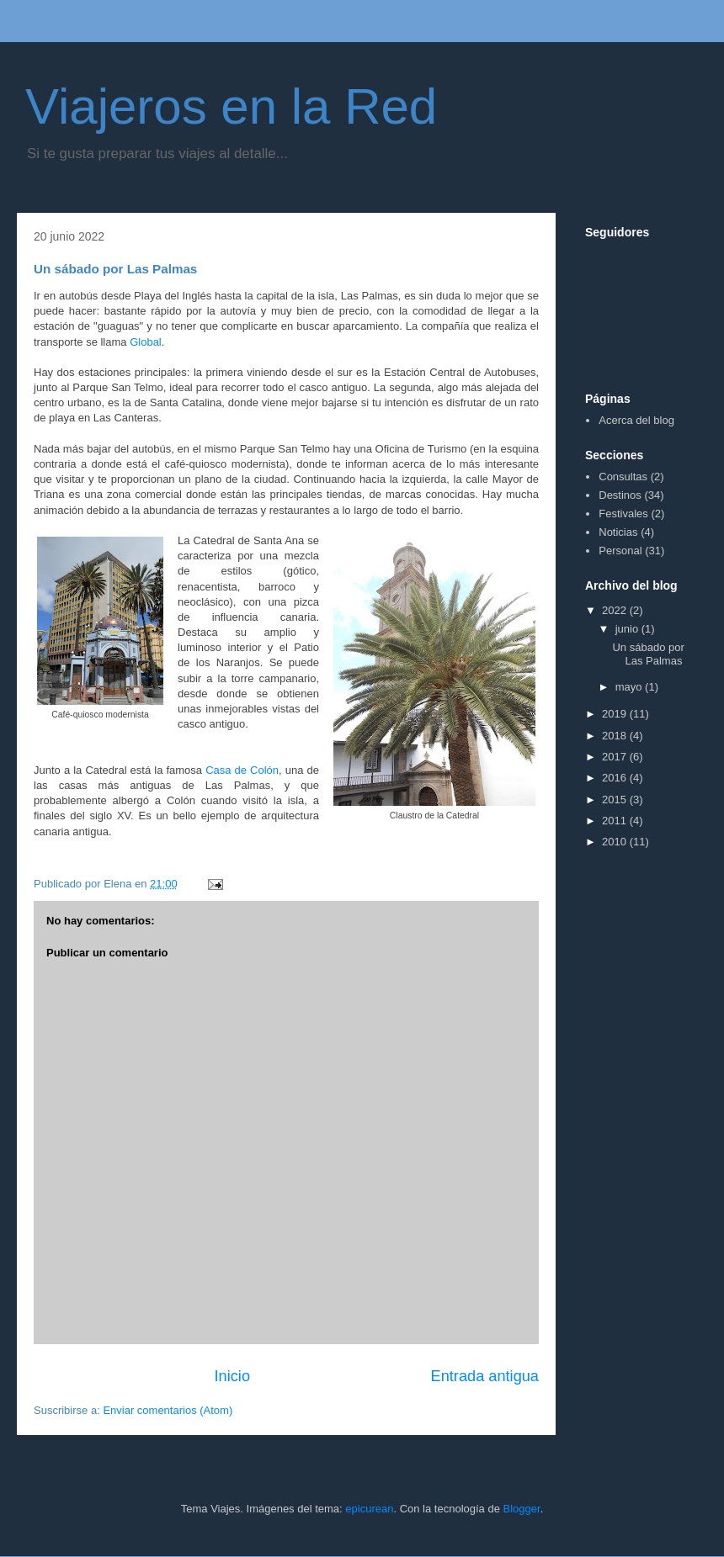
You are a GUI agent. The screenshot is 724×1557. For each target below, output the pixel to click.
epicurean (369, 1508)
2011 (616, 820)
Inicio (232, 1376)
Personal (620, 550)
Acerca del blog (636, 420)
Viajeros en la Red (231, 106)
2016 (616, 777)
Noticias (618, 532)
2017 (616, 756)
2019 (616, 713)
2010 (616, 841)
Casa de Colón (242, 770)
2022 (616, 610)
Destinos (620, 495)
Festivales (623, 513)
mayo (630, 687)
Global (146, 342)
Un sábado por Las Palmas (648, 654)
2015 (616, 799)
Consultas (623, 476)
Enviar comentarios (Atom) (167, 1410)
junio (628, 628)
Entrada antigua (485, 1376)
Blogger (521, 1508)
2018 (616, 735)
